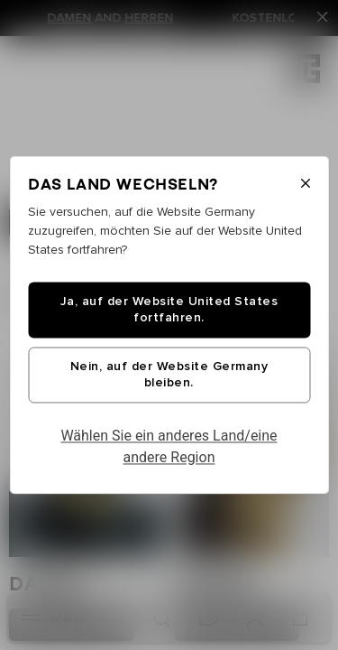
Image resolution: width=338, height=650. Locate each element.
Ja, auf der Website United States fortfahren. (169, 310)
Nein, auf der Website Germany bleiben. (169, 375)
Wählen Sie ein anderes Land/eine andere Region (168, 447)
